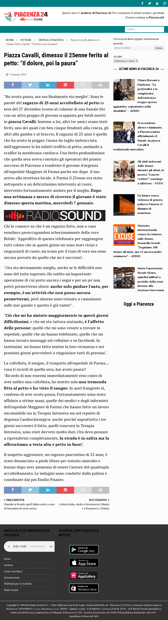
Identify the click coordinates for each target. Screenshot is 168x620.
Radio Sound (11, 590)
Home (7, 559)
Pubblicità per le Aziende (18, 583)
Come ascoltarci (13, 571)
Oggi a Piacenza (139, 304)
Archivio (8, 565)
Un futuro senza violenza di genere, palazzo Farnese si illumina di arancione (150, 204)
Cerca (158, 48)
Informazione (12, 577)
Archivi (117, 56)
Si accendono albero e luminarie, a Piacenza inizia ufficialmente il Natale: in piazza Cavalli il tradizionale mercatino (137, 136)
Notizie (26, 40)
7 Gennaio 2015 (17, 74)
